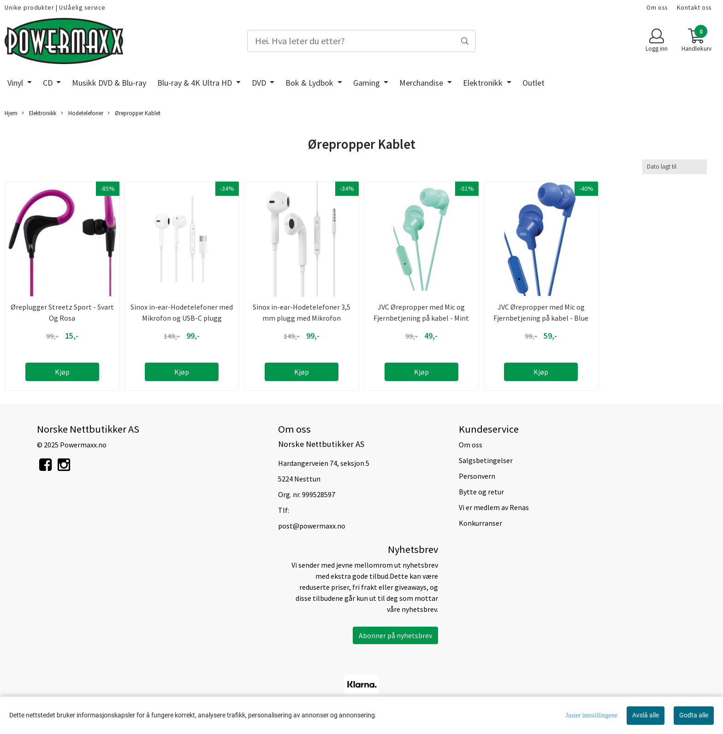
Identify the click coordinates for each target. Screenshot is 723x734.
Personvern (477, 476)
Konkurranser (480, 523)
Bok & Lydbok (310, 82)
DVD (260, 82)
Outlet (533, 82)
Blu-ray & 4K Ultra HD (195, 82)
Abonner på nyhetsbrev (395, 635)
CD (48, 82)
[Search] (361, 41)
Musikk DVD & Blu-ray (109, 82)
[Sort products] (674, 166)
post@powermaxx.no (311, 525)
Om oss (657, 8)
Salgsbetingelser (486, 460)
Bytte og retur (481, 491)
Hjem (11, 113)
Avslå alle (645, 715)
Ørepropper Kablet (133, 113)
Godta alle (693, 715)
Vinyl (16, 82)
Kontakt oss (694, 8)
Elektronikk (483, 82)
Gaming (367, 82)
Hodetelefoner (82, 113)
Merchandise (422, 82)
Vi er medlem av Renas (494, 507)
